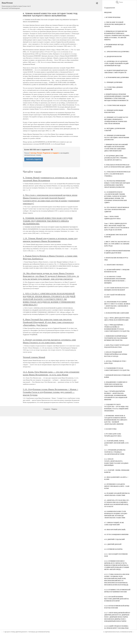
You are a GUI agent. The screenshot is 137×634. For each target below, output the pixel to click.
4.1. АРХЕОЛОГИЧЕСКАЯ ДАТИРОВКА (116, 51)
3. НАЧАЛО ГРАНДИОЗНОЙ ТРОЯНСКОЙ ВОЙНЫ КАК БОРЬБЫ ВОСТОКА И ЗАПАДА (115, 354)
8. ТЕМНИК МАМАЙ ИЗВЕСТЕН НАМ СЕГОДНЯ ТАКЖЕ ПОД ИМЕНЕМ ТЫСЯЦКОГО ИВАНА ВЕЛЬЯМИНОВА (47, 221)
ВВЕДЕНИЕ (108, 12)
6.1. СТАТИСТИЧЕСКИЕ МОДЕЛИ (115, 105)
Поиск (119, 2)
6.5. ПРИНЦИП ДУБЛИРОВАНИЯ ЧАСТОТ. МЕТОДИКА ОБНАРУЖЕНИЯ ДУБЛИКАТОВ (116, 137)
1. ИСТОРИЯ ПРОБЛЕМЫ (112, 17)
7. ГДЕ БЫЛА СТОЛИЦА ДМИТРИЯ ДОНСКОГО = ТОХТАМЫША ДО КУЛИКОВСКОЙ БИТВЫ (26, 632)
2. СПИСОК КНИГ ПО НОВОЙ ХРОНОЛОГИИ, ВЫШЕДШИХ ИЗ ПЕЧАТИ (114, 24)
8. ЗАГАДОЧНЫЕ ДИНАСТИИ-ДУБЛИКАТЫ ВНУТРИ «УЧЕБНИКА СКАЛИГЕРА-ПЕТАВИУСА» (115, 158)
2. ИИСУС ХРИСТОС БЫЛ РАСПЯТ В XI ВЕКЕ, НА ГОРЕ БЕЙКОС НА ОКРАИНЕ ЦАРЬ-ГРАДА (116, 244)
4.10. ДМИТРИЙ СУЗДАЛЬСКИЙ (114, 539)
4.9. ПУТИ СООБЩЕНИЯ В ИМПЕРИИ (116, 534)
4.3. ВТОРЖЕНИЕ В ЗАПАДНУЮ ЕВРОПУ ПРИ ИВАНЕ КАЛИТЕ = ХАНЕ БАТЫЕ (116, 486)
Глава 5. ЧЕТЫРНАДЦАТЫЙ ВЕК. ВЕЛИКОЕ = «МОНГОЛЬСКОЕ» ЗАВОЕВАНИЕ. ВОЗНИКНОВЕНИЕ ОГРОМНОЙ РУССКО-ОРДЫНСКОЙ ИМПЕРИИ (115, 395)
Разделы (54, 409)
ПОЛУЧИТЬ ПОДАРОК (33, 159)
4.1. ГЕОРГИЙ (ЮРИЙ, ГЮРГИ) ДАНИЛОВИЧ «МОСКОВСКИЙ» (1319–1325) (116, 443)
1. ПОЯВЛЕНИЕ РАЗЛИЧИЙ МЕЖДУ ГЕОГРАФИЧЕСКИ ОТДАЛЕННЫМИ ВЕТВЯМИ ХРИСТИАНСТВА (115, 338)
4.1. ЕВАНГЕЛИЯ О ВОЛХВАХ (113, 264)
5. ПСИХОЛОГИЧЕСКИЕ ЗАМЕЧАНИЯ (116, 313)
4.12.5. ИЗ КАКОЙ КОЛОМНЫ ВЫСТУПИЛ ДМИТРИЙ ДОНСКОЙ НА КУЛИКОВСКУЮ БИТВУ (116, 599)
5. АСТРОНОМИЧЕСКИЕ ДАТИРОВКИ (116, 77)
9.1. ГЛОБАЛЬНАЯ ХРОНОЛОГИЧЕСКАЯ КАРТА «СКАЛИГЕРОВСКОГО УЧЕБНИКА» (117, 174)
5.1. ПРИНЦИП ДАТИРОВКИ (113, 82)
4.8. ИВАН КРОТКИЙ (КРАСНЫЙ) (114, 529)
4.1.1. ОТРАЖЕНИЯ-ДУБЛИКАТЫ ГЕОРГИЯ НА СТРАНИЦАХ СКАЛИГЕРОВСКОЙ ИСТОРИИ (114, 452)
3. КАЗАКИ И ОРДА (110, 429)
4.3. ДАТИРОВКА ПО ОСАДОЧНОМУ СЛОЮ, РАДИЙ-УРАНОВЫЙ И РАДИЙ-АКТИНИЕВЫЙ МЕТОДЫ (116, 63)
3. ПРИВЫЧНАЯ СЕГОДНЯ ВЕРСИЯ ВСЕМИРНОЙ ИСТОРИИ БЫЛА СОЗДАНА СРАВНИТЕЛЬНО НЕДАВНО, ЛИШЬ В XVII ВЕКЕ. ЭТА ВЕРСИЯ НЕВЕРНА (117, 35)
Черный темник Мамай (34, 357)
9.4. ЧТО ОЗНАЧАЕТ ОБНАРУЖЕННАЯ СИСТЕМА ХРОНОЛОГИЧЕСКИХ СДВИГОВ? (116, 209)
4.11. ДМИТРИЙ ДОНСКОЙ (112, 544)
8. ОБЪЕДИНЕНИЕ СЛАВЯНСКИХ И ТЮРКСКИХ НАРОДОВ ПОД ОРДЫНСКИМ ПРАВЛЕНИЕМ (115, 384)
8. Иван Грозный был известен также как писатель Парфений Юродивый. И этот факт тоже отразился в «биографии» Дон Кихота (48, 322)
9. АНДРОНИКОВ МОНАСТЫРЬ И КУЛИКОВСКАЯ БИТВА (117, 632)
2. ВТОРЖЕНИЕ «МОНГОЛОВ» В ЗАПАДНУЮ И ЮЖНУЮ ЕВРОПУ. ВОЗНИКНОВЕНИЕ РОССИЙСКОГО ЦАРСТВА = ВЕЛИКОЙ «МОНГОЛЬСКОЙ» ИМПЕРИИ (115, 420)
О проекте (47, 409)
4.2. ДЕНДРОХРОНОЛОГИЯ (113, 56)
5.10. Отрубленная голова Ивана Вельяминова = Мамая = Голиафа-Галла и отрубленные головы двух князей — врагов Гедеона (50, 392)
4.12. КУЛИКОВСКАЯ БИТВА (113, 549)
